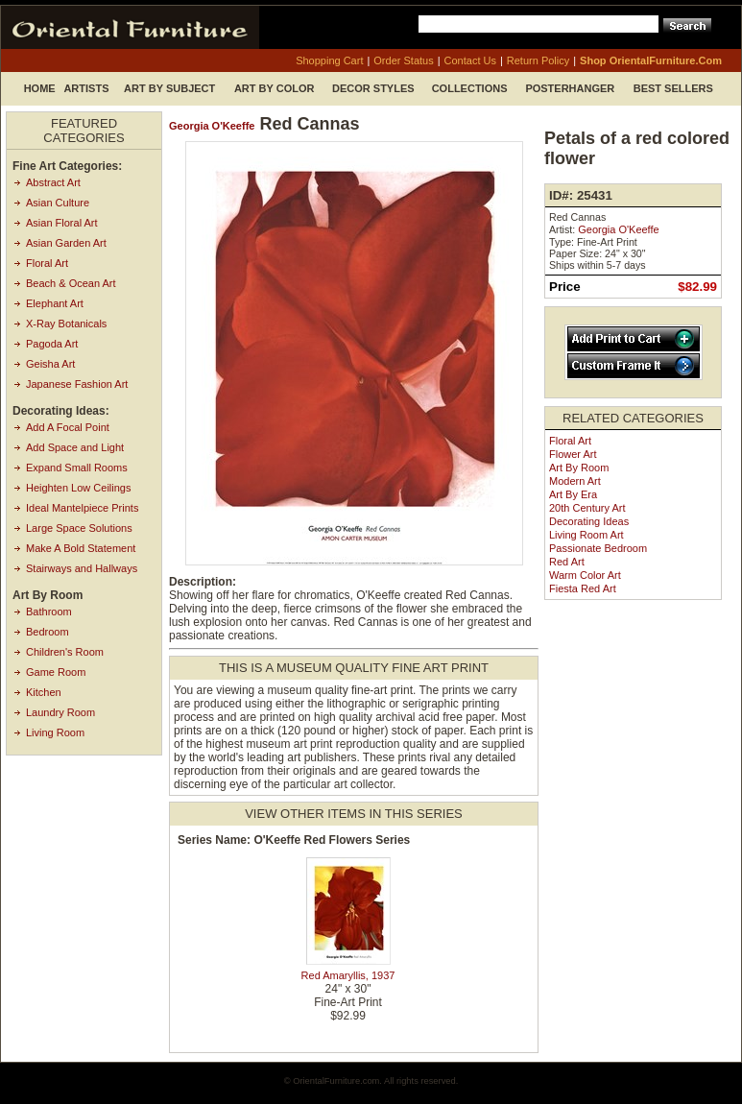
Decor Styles (373, 88)
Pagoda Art (52, 343)
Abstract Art (53, 182)
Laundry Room (60, 712)
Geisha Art (50, 364)
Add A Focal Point (67, 427)
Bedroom (47, 631)
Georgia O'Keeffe (211, 126)
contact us (470, 60)
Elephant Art (55, 303)
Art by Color (274, 88)
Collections (470, 88)
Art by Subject (169, 88)
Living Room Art (586, 534)
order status (403, 60)
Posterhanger (569, 88)
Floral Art (47, 263)
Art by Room (579, 467)
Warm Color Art (585, 575)
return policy (538, 60)
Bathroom (49, 611)
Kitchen (43, 692)
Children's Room (65, 652)
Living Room (55, 732)
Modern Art (575, 481)
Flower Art (573, 454)
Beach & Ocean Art (71, 283)
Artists (85, 88)
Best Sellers (673, 88)
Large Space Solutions (79, 528)
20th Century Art (587, 508)
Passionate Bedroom (598, 548)
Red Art (567, 561)
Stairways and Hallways (81, 568)
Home (40, 88)
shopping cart (329, 60)
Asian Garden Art (66, 243)
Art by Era (573, 494)
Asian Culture (57, 202)
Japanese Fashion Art (77, 384)
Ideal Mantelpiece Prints (82, 508)
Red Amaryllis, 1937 (348, 975)
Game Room (55, 672)
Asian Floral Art (62, 222)
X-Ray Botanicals (66, 323)
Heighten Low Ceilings (78, 487)
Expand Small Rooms (77, 467)
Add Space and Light (75, 447)
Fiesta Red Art (582, 588)
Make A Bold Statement (80, 548)
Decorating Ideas (589, 521)
